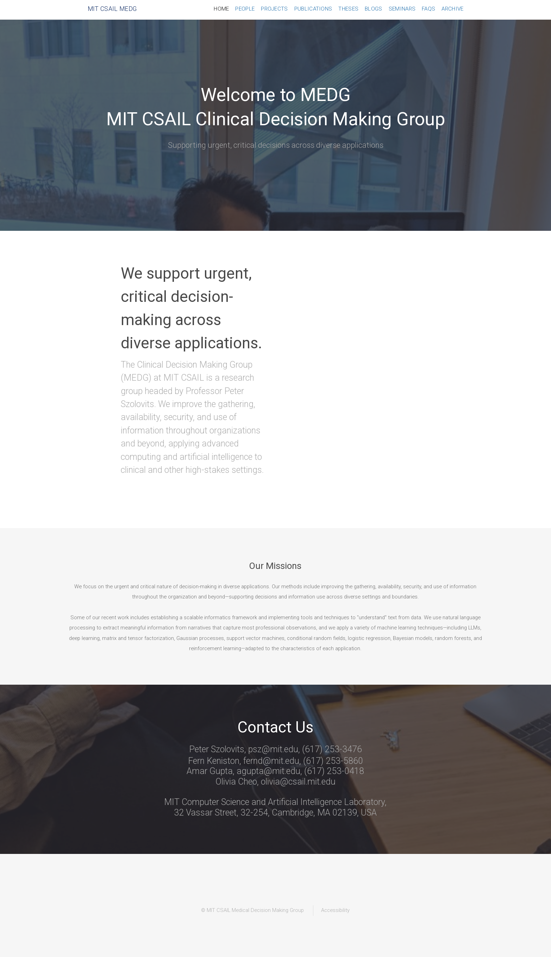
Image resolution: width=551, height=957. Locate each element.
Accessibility (335, 910)
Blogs (373, 9)
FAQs (428, 9)
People (245, 9)
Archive (452, 9)
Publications (313, 9)
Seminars (402, 9)
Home (221, 9)
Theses (348, 9)
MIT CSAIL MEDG (112, 8)
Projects (274, 9)
